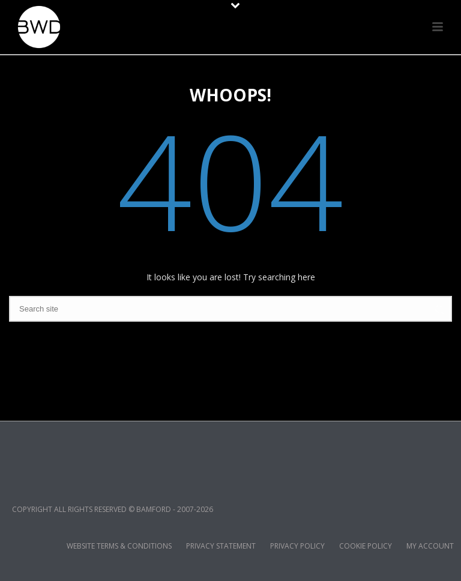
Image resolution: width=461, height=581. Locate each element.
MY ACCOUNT (430, 546)
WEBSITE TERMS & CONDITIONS (119, 546)
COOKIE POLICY (365, 546)
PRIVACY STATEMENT (221, 546)
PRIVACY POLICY (297, 546)
